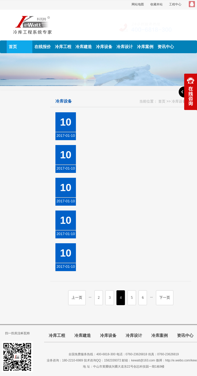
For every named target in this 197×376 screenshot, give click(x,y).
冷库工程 (63, 47)
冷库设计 (124, 47)
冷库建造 (83, 47)
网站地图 (138, 4)
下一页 (164, 298)
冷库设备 (104, 47)
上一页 (77, 298)
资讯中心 (165, 47)
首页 (13, 47)
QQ (192, 4)
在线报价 (42, 47)
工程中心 (175, 4)
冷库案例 (145, 47)
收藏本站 (156, 4)
